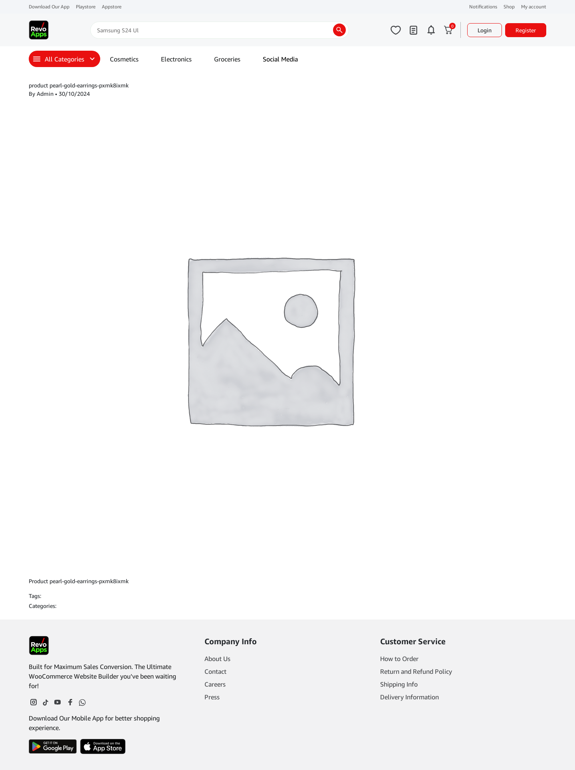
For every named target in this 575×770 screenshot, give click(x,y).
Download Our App (49, 7)
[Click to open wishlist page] (395, 30)
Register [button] (526, 30)
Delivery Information (409, 697)
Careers (215, 684)
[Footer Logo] (39, 645)
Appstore (111, 7)
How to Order (399, 659)
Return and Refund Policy (416, 671)
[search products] (339, 30)
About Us (217, 659)
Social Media (280, 59)
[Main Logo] (39, 30)
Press (212, 697)
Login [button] (485, 30)
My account (533, 7)
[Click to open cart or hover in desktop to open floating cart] (448, 30)
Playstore (85, 7)
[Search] (219, 30)
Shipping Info (399, 684)
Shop (509, 7)
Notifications (483, 7)
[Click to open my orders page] (413, 30)
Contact (215, 671)
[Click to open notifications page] (430, 30)
